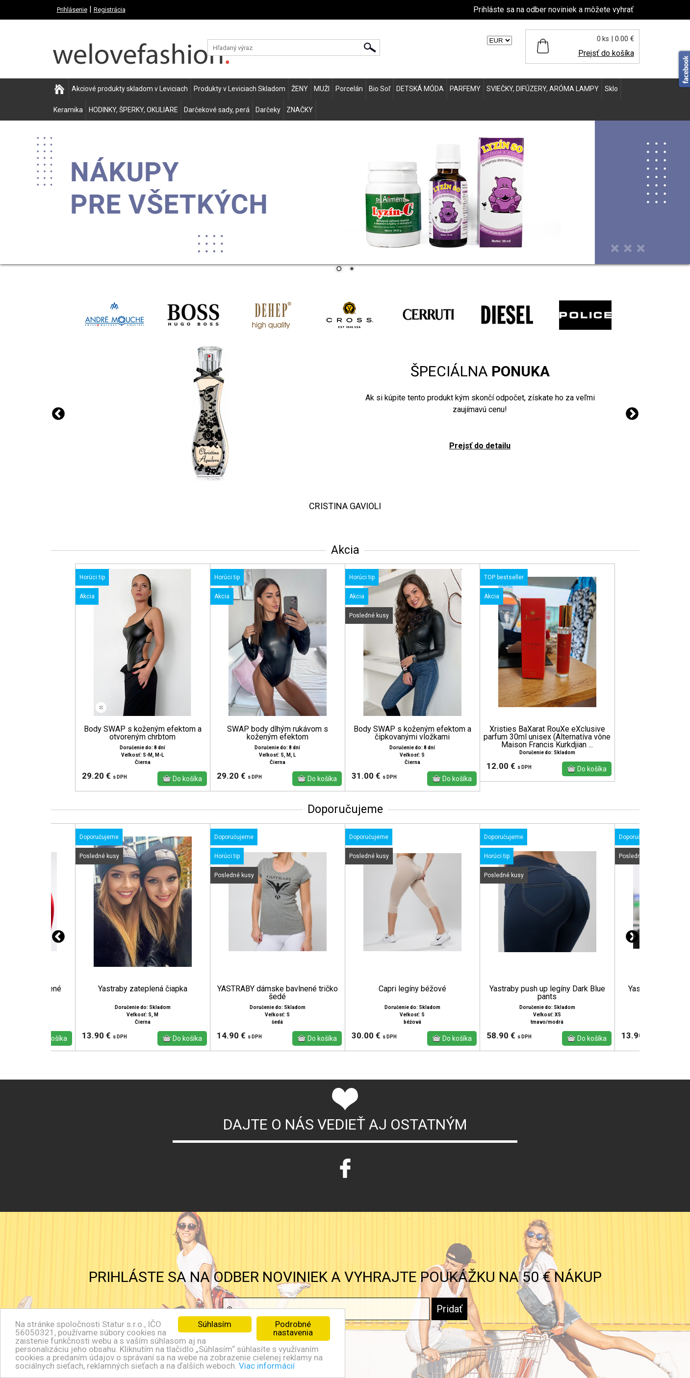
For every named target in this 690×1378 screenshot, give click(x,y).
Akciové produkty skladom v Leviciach (130, 89)
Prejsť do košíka (606, 53)
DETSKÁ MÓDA (420, 89)
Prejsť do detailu (480, 445)
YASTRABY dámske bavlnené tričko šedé (277, 993)
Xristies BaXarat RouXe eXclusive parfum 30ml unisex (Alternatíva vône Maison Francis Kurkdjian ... (547, 737)
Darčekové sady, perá (217, 110)
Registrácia (110, 9)
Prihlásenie (72, 9)
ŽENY (299, 89)
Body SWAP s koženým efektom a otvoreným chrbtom (143, 733)
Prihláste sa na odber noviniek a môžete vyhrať (553, 9)
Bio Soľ (379, 89)
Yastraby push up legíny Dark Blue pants (547, 993)
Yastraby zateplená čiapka (142, 989)
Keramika (68, 110)
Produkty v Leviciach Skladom (239, 89)
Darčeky (268, 110)
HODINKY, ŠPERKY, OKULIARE (133, 110)
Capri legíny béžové (412, 989)
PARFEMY (465, 89)
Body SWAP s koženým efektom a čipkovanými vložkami (412, 733)
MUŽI (322, 89)
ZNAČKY (299, 110)
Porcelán (349, 89)
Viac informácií (267, 1366)
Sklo (611, 89)
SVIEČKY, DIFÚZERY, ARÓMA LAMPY (542, 89)
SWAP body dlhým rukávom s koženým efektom (277, 733)
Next (632, 414)
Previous (58, 414)
